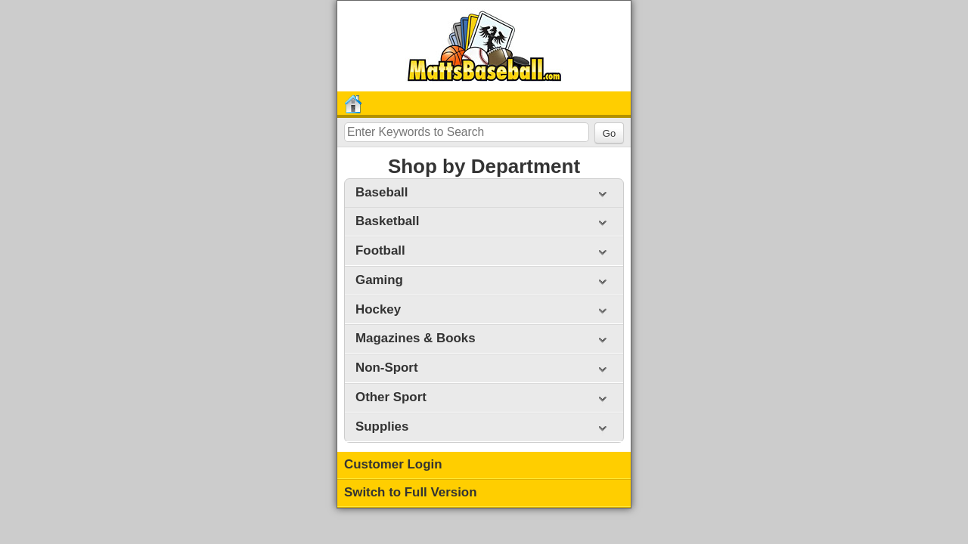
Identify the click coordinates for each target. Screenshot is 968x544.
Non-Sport (386, 367)
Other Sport (391, 397)
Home (355, 104)
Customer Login (393, 464)
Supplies (381, 426)
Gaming (379, 280)
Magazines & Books (415, 338)
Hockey (378, 309)
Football (380, 250)
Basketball (387, 221)
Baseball (381, 192)
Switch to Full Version (410, 492)
